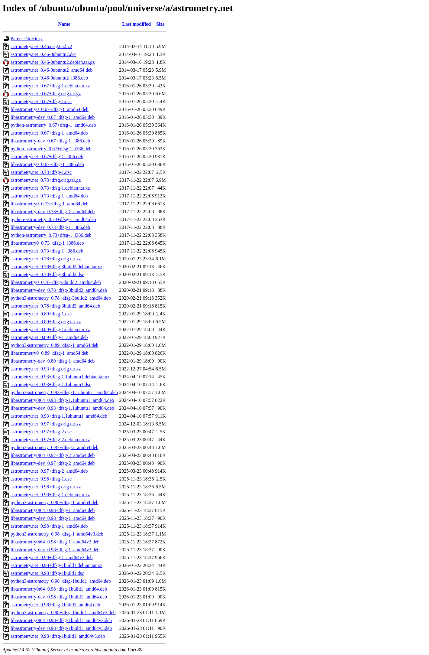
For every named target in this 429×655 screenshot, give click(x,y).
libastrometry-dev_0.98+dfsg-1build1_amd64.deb (59, 596)
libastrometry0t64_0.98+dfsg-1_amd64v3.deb (55, 541)
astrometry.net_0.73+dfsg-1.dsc (41, 172)
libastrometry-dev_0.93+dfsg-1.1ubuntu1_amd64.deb (62, 408)
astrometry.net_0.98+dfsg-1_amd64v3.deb (51, 557)
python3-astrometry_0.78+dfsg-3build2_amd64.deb (61, 298)
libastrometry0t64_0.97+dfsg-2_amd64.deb (53, 455)
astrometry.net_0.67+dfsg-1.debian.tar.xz (50, 85)
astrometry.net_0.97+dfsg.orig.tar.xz (46, 423)
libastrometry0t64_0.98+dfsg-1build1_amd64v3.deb (61, 620)
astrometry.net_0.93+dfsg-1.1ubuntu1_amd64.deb (59, 416)
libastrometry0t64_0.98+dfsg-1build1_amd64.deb (59, 588)
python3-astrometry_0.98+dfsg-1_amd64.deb (54, 502)
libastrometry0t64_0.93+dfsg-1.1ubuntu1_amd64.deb (62, 400)
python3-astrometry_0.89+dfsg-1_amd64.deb (54, 345)
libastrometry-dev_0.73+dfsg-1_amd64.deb (53, 211)
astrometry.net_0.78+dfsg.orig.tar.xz (46, 258)
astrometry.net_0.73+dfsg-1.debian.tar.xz (50, 188)
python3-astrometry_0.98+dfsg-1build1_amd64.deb (61, 581)
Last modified (136, 24)
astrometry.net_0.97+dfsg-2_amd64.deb (49, 471)
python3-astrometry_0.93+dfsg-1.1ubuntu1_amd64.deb (64, 392)
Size (160, 24)
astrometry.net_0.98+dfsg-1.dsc (41, 478)
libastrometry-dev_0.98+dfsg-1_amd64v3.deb (55, 549)
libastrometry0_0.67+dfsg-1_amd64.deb (50, 109)
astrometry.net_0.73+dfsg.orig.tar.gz (46, 180)
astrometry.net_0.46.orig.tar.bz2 (41, 46)
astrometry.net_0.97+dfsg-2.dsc (41, 431)
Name (64, 24)
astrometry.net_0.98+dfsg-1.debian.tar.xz (50, 494)
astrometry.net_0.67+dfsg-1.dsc (41, 101)
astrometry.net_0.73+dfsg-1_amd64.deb (49, 195)
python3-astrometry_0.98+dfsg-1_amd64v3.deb (57, 533)
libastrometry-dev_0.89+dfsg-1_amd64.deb (53, 360)
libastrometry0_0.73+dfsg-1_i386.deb (47, 243)
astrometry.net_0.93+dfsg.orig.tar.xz (46, 368)
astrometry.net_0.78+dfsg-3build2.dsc (47, 274)
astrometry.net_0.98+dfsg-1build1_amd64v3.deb (58, 636)
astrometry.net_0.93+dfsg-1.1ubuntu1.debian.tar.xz (60, 376)
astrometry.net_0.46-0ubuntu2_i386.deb (49, 77)
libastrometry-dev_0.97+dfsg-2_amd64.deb (53, 463)
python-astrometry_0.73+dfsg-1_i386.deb (51, 235)
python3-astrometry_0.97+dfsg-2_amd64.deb (54, 447)
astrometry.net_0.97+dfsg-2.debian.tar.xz (50, 439)
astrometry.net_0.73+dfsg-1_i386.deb (47, 250)
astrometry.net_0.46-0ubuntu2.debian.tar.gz (53, 62)
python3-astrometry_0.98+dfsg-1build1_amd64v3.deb (63, 612)
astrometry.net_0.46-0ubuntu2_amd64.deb (51, 70)
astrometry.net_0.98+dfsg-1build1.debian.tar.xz (56, 565)
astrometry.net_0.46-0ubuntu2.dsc (43, 54)
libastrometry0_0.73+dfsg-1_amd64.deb (50, 203)
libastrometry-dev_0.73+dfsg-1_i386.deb (50, 227)
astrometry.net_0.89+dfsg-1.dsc (41, 313)
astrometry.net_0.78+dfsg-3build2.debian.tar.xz (56, 266)
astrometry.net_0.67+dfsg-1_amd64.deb (49, 132)
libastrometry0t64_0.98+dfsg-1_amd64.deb (53, 510)
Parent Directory (27, 38)
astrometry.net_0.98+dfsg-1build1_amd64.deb (55, 604)
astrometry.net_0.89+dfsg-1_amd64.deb (49, 337)
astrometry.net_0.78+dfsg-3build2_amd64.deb (55, 305)
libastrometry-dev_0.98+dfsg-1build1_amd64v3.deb (61, 628)
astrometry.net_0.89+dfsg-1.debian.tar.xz (50, 329)
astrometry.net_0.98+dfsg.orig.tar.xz (46, 486)
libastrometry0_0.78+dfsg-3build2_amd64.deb (56, 282)
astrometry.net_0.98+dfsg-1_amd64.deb (49, 526)
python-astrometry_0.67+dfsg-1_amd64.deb (53, 125)
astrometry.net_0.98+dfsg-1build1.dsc (47, 573)
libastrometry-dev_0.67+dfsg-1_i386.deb (50, 140)
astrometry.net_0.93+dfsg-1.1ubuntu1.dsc (51, 384)
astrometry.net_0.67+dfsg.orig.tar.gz (46, 93)
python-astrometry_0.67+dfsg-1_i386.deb (51, 148)
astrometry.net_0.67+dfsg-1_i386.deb (47, 156)
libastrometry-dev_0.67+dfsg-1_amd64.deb (53, 117)
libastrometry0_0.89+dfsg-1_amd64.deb (50, 353)
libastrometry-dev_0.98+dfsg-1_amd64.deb (53, 518)
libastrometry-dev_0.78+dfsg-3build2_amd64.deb (59, 290)
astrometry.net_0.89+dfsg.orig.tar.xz (46, 321)
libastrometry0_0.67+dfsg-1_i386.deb (47, 164)
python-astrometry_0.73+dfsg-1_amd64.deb (53, 219)
